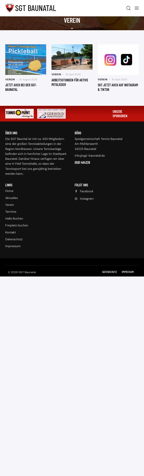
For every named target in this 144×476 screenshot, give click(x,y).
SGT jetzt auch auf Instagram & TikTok (118, 87)
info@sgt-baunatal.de (90, 155)
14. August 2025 (28, 79)
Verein (10, 79)
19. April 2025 (73, 74)
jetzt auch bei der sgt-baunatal (21, 87)
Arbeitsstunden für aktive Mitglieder (69, 82)
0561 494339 (82, 162)
